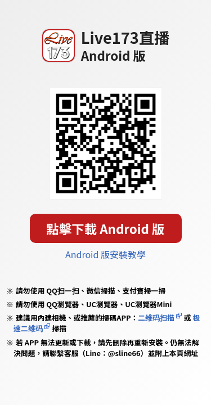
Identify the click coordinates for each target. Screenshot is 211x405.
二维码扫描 (156, 317)
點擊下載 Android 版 (106, 228)
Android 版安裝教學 (105, 254)
